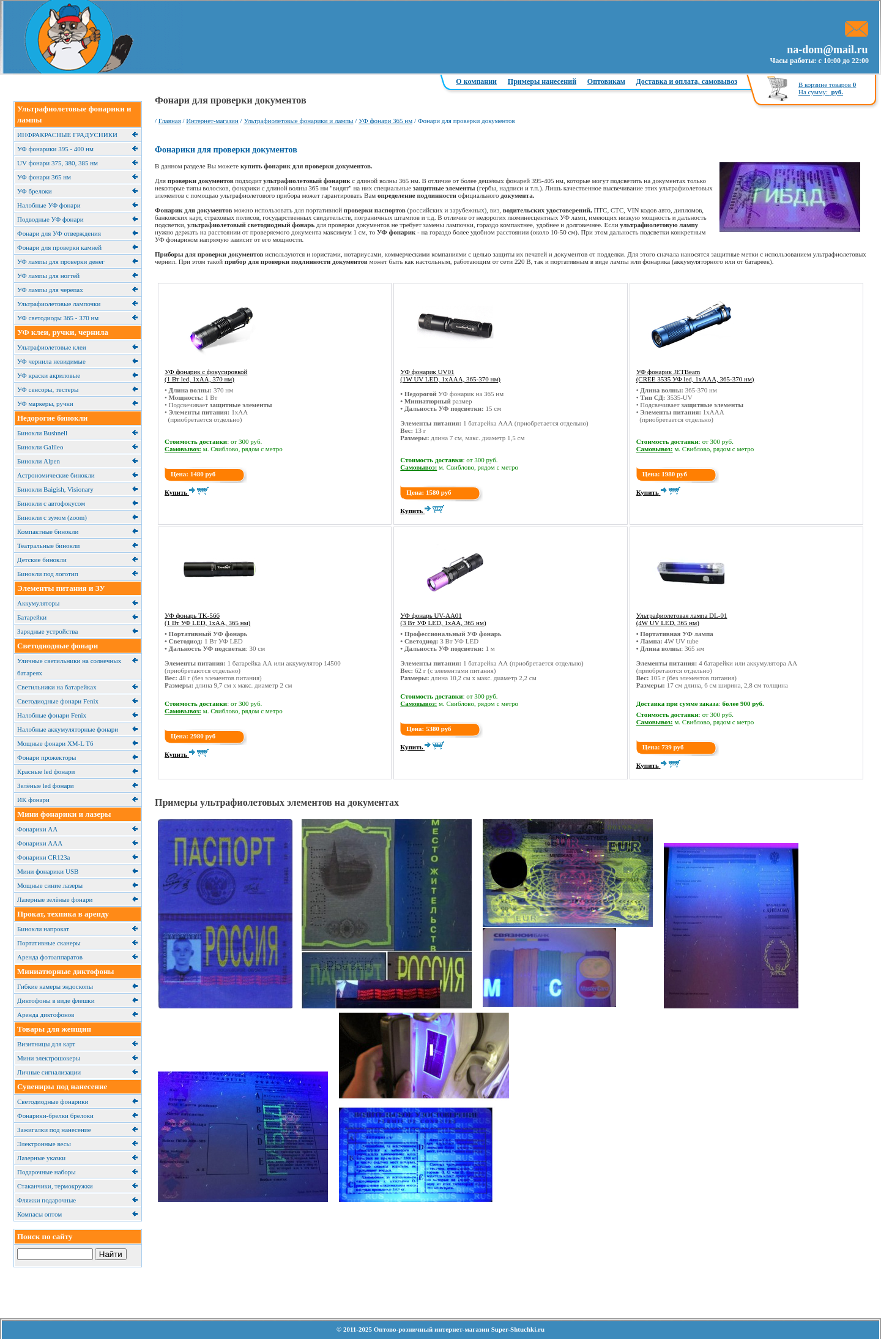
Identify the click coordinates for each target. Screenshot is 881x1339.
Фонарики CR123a (43, 857)
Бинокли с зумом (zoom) (52, 517)
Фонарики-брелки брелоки (55, 1115)
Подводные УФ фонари (50, 219)
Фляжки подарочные (46, 1200)
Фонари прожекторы (46, 757)
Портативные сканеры (49, 943)
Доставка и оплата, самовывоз (686, 81)
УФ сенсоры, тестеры (47, 389)
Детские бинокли (42, 559)
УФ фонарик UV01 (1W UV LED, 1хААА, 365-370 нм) (450, 375)
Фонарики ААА (39, 843)
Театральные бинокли (48, 545)
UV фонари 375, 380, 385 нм (57, 163)
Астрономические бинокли (56, 475)
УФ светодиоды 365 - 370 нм (58, 317)
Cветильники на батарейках (57, 687)
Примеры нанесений (542, 81)
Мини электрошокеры (48, 1058)
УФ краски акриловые (48, 375)
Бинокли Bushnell (42, 433)
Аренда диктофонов (46, 1014)
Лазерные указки (41, 1157)
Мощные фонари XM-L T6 (55, 743)
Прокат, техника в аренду (63, 913)
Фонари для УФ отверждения (59, 233)
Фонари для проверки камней (59, 247)
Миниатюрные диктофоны (65, 971)
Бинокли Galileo (40, 447)
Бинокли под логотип (47, 573)
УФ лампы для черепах (50, 289)
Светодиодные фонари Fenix (58, 701)
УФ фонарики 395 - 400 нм (55, 148)
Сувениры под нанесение (62, 1086)
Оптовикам (606, 81)
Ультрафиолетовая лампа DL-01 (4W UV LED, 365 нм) (681, 619)
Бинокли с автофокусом (51, 503)
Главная (169, 120)
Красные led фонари (46, 771)
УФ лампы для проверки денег (61, 261)
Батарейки (31, 617)
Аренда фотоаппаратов (50, 957)
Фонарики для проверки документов (226, 149)
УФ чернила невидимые (51, 361)
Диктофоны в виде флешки (56, 1000)
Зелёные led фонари (45, 785)
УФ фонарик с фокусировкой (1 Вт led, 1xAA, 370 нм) (206, 375)
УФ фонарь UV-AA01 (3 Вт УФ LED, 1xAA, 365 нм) (443, 619)
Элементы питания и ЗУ (61, 588)
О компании (476, 81)
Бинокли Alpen (38, 461)
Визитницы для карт (46, 1044)
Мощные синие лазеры (50, 885)
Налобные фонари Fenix (51, 715)
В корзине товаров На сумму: (827, 88)
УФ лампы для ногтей (48, 275)
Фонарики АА (37, 829)
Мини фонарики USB (47, 871)
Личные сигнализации (49, 1072)
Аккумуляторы (38, 603)
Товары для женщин (54, 1028)
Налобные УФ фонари (49, 205)
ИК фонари (33, 799)
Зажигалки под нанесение (54, 1129)
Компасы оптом (39, 1214)
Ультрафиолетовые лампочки (58, 303)
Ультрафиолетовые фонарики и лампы (298, 120)
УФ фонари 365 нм (44, 177)
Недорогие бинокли (52, 417)
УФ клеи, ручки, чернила (62, 332)
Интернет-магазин (212, 120)
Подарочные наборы (46, 1172)
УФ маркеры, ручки (45, 403)
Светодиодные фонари (57, 645)
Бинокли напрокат (43, 928)
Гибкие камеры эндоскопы (55, 986)
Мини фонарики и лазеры (64, 814)
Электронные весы (44, 1143)
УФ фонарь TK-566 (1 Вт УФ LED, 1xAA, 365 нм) (207, 619)
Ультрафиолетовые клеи (51, 347)
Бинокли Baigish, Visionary (55, 489)
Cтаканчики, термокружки (55, 1186)
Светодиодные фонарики (52, 1101)
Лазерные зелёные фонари (54, 899)
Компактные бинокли (47, 531)
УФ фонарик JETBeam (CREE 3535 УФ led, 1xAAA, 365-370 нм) (695, 375)
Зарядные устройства (47, 631)
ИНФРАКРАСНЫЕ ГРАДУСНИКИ (67, 134)
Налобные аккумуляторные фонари (67, 729)
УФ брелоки (34, 191)
